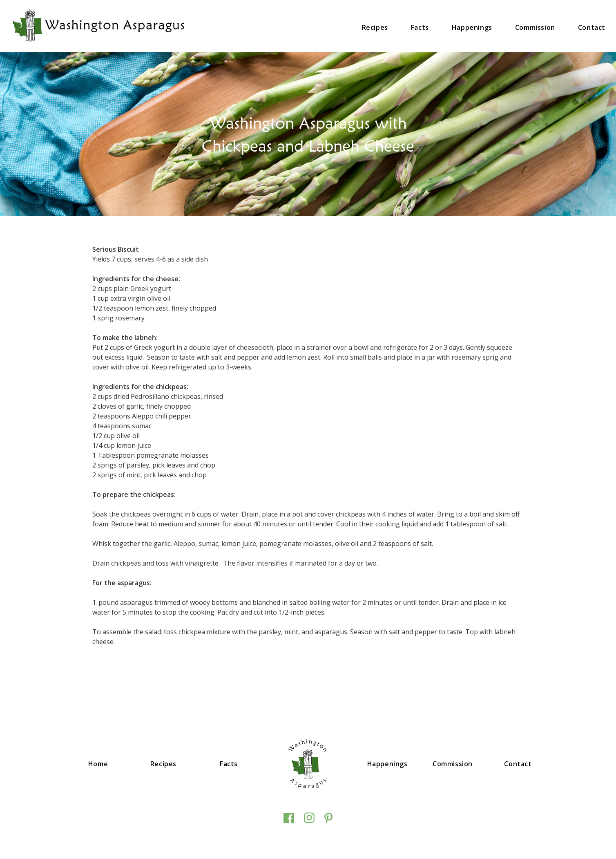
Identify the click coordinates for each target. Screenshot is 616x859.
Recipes (375, 27)
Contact (591, 27)
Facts (420, 27)
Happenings (472, 27)
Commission (535, 27)
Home (98, 763)
